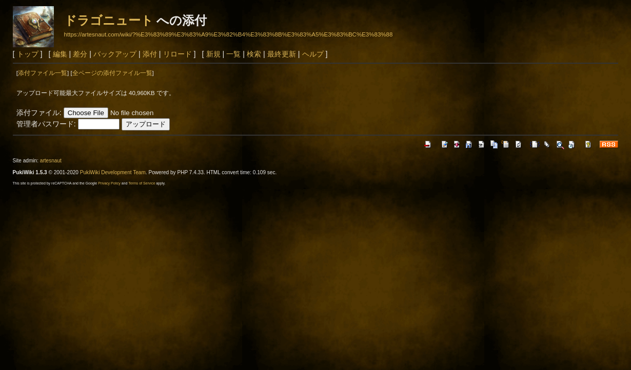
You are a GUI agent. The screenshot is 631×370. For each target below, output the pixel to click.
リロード (177, 54)
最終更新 (281, 54)
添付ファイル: (39, 112)
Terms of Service (141, 183)
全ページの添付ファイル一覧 (112, 73)
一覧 (233, 54)
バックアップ (114, 54)
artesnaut (51, 160)
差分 (80, 54)
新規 (213, 54)
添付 (150, 54)
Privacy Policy (109, 183)
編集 (60, 54)
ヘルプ (313, 54)
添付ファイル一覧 (42, 73)
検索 (254, 54)
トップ (27, 54)
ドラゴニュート (108, 20)
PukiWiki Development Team (113, 172)
